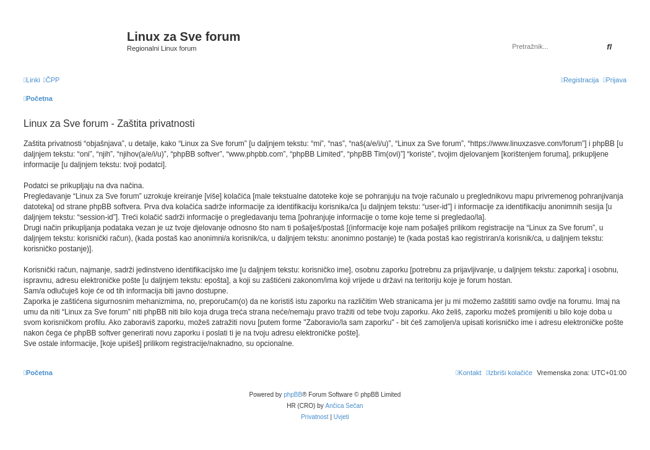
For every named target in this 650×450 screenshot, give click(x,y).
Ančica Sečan (344, 405)
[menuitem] (51, 79)
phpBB (293, 394)
